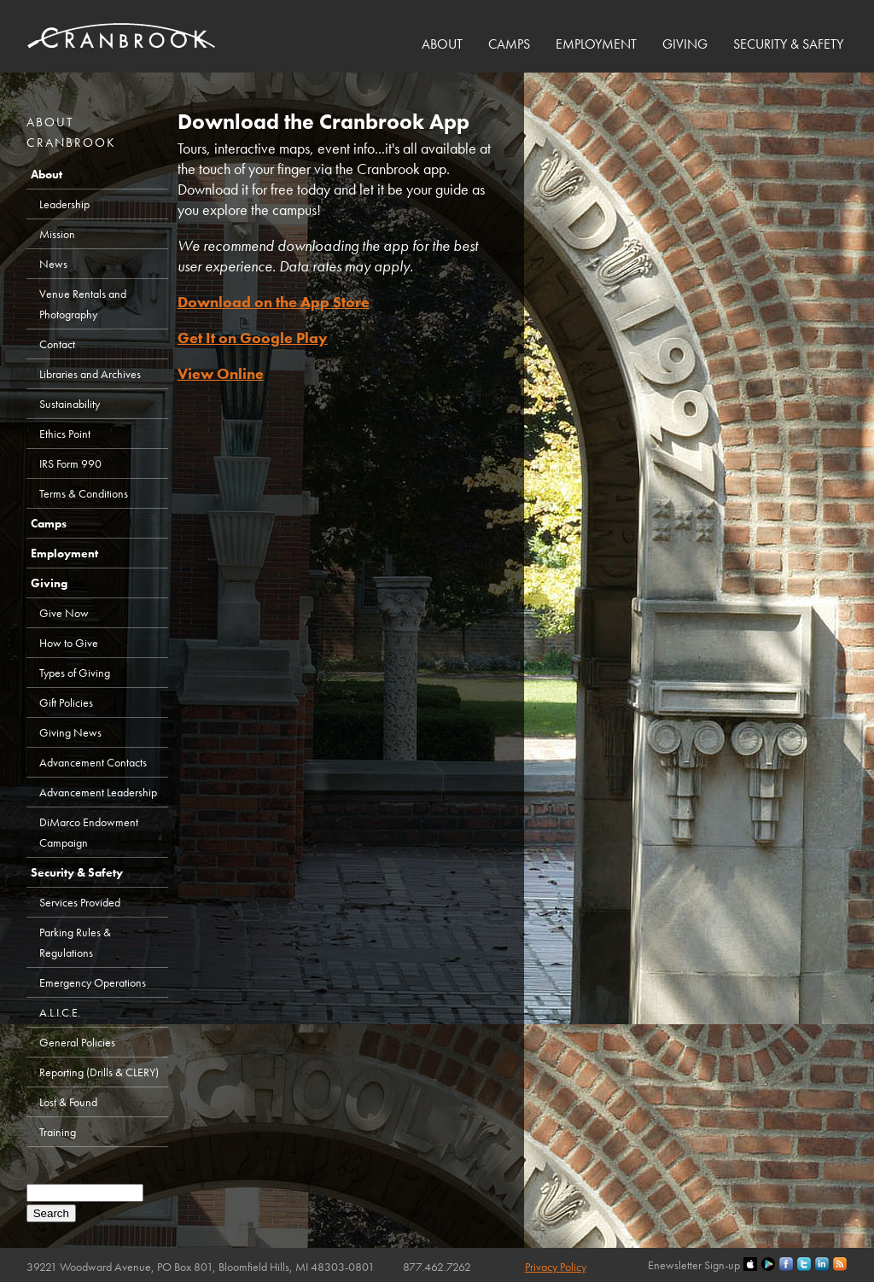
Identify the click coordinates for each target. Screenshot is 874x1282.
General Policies (77, 1042)
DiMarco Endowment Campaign (88, 832)
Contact (57, 344)
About (442, 44)
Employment (596, 44)
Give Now (64, 613)
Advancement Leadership (98, 792)
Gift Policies (66, 702)
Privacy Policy (555, 1266)
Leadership (64, 204)
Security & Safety (788, 44)
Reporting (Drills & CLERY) (99, 1072)
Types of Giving (74, 672)
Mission (57, 234)
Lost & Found (68, 1102)
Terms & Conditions (83, 493)
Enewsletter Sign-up (694, 1265)
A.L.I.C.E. (59, 1012)
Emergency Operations (92, 982)
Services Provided (79, 902)
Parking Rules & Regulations (75, 942)
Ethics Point (64, 433)
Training (57, 1131)
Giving (685, 44)
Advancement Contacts (93, 762)
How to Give (68, 642)
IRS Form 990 (70, 463)
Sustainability (69, 403)
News (53, 263)
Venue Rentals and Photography (82, 304)
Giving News (70, 732)
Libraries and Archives (90, 374)
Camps (509, 44)
